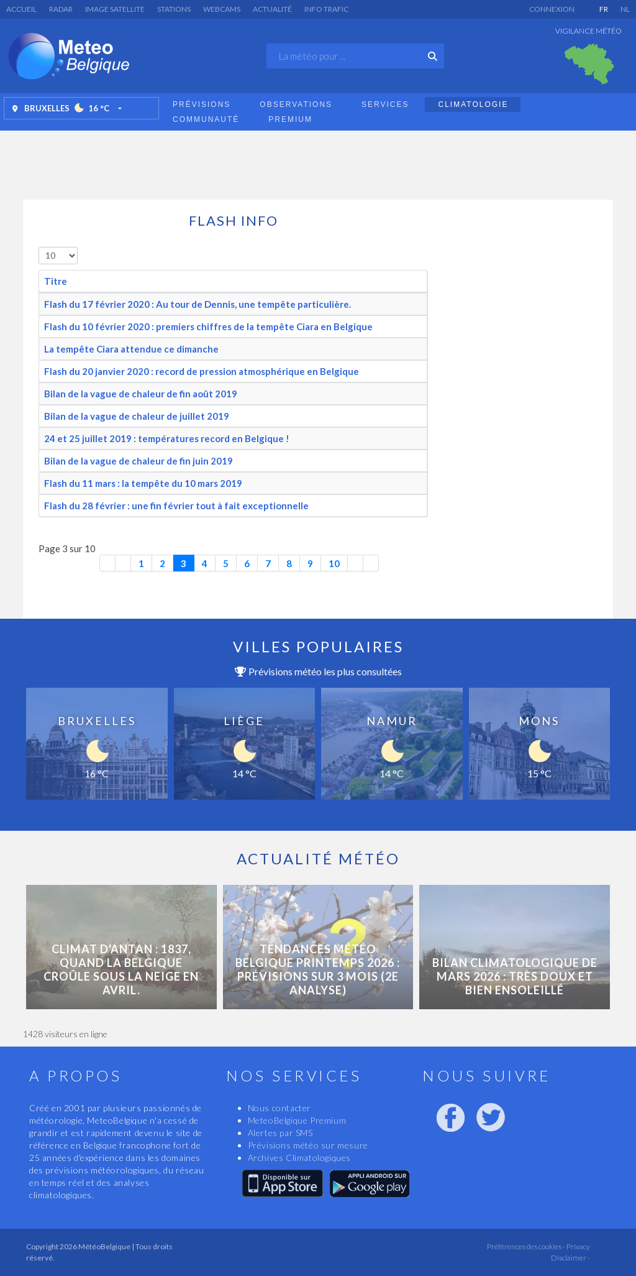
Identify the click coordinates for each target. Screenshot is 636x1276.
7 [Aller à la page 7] (268, 563)
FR (603, 9)
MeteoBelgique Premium (297, 1120)
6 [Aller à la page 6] (247, 563)
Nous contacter (279, 1108)
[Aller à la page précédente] (123, 563)
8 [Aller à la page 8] (289, 563)
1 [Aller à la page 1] (141, 563)
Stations (174, 9)
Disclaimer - (570, 1257)
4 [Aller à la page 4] (204, 563)
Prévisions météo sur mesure (308, 1145)
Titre (55, 281)
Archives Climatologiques (299, 1157)
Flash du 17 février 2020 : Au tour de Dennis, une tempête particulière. (197, 304)
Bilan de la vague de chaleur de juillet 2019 (136, 416)
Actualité (272, 9)
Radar (61, 9)
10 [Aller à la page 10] (334, 563)
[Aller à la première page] (107, 563)
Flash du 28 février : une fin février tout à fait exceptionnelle (176, 505)
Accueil (21, 9)
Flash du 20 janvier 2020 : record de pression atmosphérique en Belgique (201, 371)
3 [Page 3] (183, 563)
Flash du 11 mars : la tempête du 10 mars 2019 (143, 483)
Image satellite (115, 9)
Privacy (577, 1246)
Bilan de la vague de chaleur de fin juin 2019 (138, 460)
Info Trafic (326, 9)
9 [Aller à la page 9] (310, 563)
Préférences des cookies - (525, 1246)
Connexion (552, 9)
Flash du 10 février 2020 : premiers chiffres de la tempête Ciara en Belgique (208, 326)
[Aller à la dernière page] (371, 563)
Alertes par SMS (280, 1132)
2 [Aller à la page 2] (162, 563)
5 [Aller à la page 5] (226, 563)
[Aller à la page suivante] (355, 563)
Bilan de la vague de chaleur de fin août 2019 (140, 393)
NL (625, 9)
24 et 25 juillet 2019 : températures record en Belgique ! (166, 438)
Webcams (221, 9)
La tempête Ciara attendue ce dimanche (131, 348)
